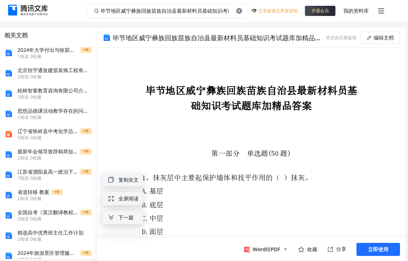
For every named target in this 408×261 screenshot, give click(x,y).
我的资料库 (356, 10)
